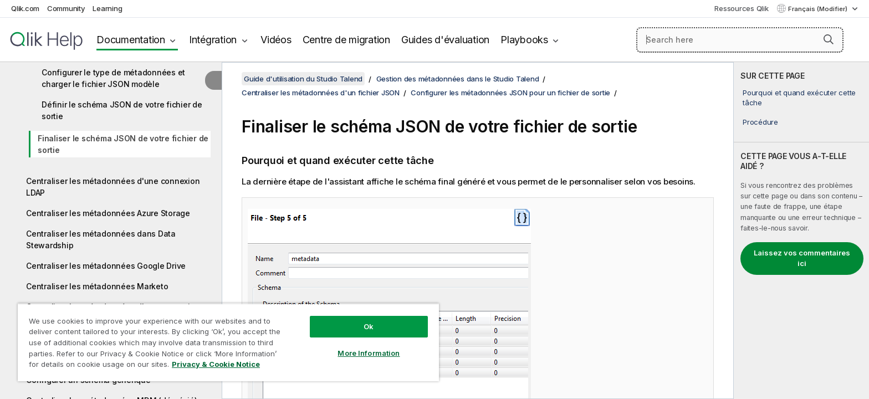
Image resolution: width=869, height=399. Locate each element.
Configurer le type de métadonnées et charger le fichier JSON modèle (113, 78)
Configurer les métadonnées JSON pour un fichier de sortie (510, 92)
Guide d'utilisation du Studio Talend (303, 78)
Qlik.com (25, 8)
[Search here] (739, 40)
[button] (828, 39)
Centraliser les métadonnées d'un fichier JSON (321, 92)
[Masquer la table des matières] (213, 80)
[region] (228, 342)
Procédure (760, 121)
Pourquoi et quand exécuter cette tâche (799, 97)
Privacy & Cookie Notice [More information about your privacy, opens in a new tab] (216, 364)
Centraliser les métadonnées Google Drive (106, 265)
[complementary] (801, 230)
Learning (107, 8)
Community (66, 8)
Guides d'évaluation (445, 39)
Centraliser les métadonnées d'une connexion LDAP (113, 186)
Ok (369, 326)
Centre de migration (346, 39)
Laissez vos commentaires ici (802, 258)
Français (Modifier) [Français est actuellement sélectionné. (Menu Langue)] (818, 9)
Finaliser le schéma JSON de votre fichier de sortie (123, 144)
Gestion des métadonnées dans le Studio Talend (457, 78)
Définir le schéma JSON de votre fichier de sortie (122, 110)
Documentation (130, 39)
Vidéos (276, 39)
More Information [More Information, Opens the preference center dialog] (369, 353)
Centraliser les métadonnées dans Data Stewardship (101, 239)
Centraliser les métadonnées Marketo (97, 286)
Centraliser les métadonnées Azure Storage (108, 213)
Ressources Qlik (741, 8)
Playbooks (524, 39)
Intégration (213, 39)
